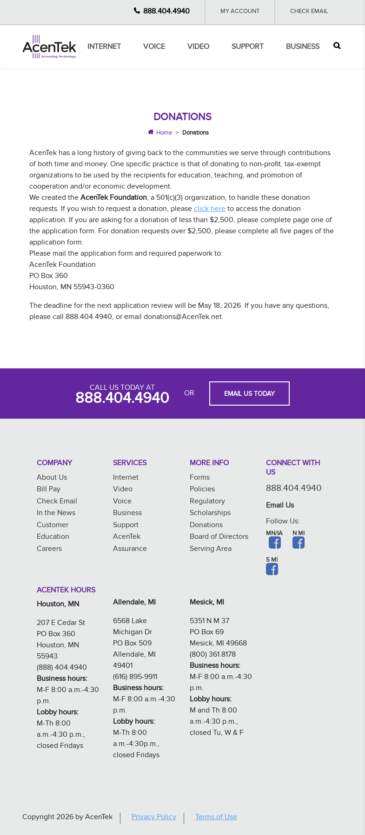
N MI (298, 534)
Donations (206, 526)
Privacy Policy (154, 818)
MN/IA (274, 534)
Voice (154, 48)
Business (302, 48)
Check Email (309, 12)
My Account (239, 12)
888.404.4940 (166, 12)
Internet (104, 48)
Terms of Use (216, 818)
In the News (56, 514)
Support (248, 48)
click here (210, 210)
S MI (272, 560)
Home (164, 133)
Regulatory (207, 502)
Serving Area (211, 550)
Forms (200, 478)
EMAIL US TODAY (249, 395)
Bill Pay (48, 490)
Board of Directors (219, 538)
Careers (49, 550)
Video (198, 48)
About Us (52, 478)
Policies (202, 490)
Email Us (280, 506)
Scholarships (210, 514)
